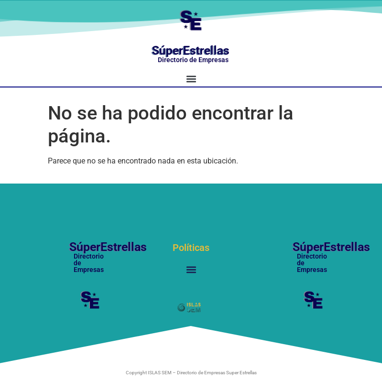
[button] (191, 79)
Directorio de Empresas (193, 60)
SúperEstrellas (190, 50)
